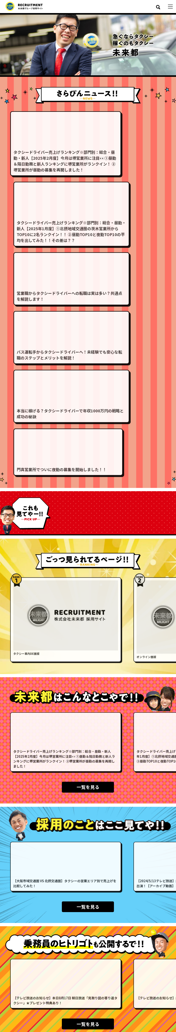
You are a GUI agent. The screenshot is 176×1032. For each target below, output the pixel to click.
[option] (88, 45)
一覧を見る (88, 580)
